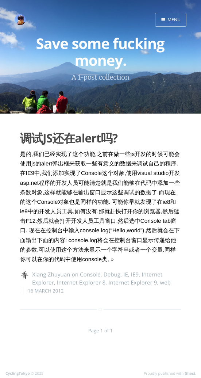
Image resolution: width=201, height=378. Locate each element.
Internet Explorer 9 (132, 282)
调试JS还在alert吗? (68, 138)
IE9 (135, 274)
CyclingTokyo (17, 373)
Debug (112, 274)
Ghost (190, 373)
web (165, 282)
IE (125, 274)
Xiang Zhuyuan (51, 274)
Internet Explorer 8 (81, 282)
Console (90, 274)
